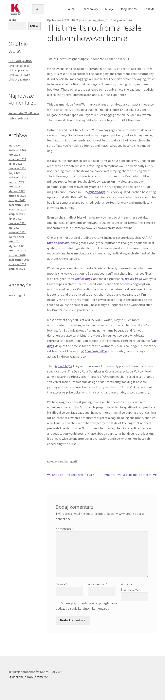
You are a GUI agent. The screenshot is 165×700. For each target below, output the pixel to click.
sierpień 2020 (16, 269)
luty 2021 (14, 241)
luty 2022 (14, 186)
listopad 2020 (16, 255)
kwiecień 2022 (17, 177)
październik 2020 (18, 260)
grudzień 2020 (17, 250)
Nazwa (61, 584)
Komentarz (65, 529)
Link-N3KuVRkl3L (18, 66)
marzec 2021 (16, 237)
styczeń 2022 (16, 191)
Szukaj (12, 19)
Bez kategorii (68, 461)
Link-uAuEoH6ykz (19, 75)
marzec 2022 (16, 182)
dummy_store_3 (97, 20)
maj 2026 (14, 145)
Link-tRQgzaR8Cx (19, 79)
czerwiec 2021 (17, 223)
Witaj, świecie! (19, 118)
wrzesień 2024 (17, 159)
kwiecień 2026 (17, 150)
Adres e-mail (98, 584)
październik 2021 (18, 205)
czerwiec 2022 (17, 168)
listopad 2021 (16, 200)
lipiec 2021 (15, 218)
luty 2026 (14, 154)
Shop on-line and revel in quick (73, 474)
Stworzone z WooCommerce (28, 677)
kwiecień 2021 (17, 232)
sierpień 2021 (16, 214)
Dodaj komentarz (121, 20)
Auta (71, 9)
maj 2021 (14, 227)
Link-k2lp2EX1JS (18, 70)
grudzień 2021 (17, 196)
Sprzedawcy (90, 9)
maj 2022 (14, 173)
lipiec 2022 (15, 163)
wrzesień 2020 (17, 264)
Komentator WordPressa (23, 113)
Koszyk (149, 9)
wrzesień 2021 (17, 209)
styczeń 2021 (16, 246)
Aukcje (109, 9)
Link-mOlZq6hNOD (20, 61)
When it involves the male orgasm (127, 474)
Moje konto (129, 9)
